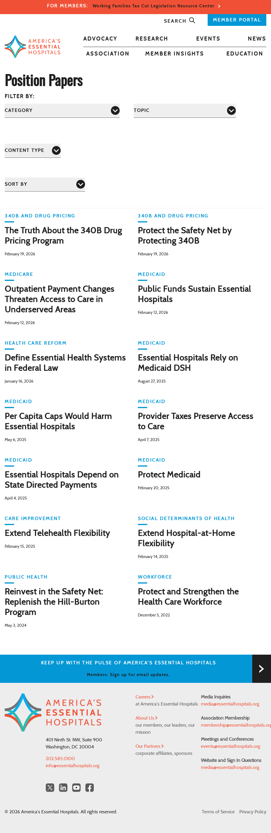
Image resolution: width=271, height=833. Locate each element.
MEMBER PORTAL (237, 20)
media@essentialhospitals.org (230, 704)
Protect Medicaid (169, 475)
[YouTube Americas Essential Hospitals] (76, 787)
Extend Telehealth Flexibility (57, 533)
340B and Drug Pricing (40, 216)
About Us (146, 718)
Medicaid (151, 274)
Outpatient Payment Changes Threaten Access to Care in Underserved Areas (59, 299)
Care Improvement (33, 518)
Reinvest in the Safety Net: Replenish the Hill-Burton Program (54, 602)
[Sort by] (45, 184)
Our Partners (150, 746)
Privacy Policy (252, 811)
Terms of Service (218, 811)
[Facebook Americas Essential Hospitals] (89, 787)
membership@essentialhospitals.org (233, 725)
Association (108, 54)
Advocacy (100, 39)
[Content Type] (33, 150)
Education (244, 54)
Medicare (19, 274)
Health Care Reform (36, 343)
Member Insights (174, 54)
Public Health (26, 577)
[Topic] (185, 111)
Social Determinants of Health (186, 518)
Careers (145, 697)
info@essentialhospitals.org (72, 765)
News (257, 39)
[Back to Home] (32, 47)
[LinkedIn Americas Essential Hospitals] (63, 787)
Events (208, 39)
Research (152, 39)
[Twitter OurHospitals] (50, 787)
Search (180, 21)
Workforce (155, 577)
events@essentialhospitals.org (230, 746)
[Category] (62, 111)
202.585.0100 (60, 758)
